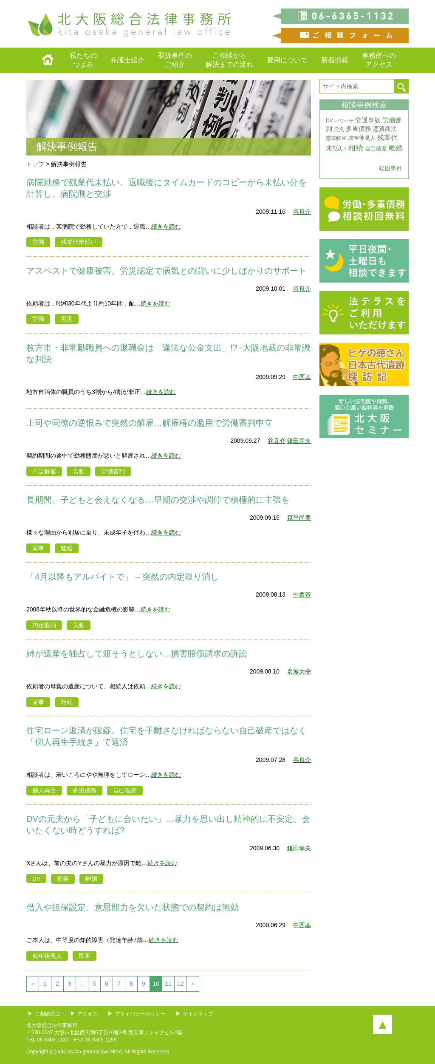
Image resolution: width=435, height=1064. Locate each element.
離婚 (67, 548)
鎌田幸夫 (299, 440)
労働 (38, 241)
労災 (67, 318)
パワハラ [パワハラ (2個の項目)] (344, 120)
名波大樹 (299, 671)
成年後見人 (47, 955)
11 (168, 983)
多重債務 (84, 790)
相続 (67, 702)
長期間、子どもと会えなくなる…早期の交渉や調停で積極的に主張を (158, 499)
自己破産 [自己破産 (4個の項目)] (376, 148)
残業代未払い (78, 241)
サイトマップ (198, 1014)
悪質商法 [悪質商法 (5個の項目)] (385, 129)
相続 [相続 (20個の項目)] (355, 148)
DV (36, 878)
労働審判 (113, 471)
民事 (84, 955)
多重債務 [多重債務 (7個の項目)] (358, 128)
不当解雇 (44, 471)
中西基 (302, 377)
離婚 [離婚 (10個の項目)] (395, 148)
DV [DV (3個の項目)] (329, 121)
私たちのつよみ (83, 60)
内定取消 (44, 625)
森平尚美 (299, 517)
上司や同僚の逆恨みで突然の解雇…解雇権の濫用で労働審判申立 (149, 422)
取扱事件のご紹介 (175, 60)
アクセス (87, 1014)
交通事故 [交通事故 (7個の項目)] (368, 120)
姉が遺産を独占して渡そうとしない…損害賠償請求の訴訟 (136, 653)
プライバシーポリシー (140, 1014)
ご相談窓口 (47, 1014)
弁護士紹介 (127, 60)
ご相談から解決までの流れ (229, 60)
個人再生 (44, 790)
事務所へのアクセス (379, 60)
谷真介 (302, 211)
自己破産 (125, 790)
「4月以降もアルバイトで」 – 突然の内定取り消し (122, 576)
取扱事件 (390, 168)
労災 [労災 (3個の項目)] (339, 129)
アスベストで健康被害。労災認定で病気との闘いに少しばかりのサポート (166, 270)
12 (180, 983)
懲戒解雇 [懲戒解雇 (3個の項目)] (336, 138)
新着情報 (334, 60)
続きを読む (166, 226)
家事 (38, 548)
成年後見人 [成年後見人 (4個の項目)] (362, 138)
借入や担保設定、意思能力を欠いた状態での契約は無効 (132, 907)
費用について (287, 60)
